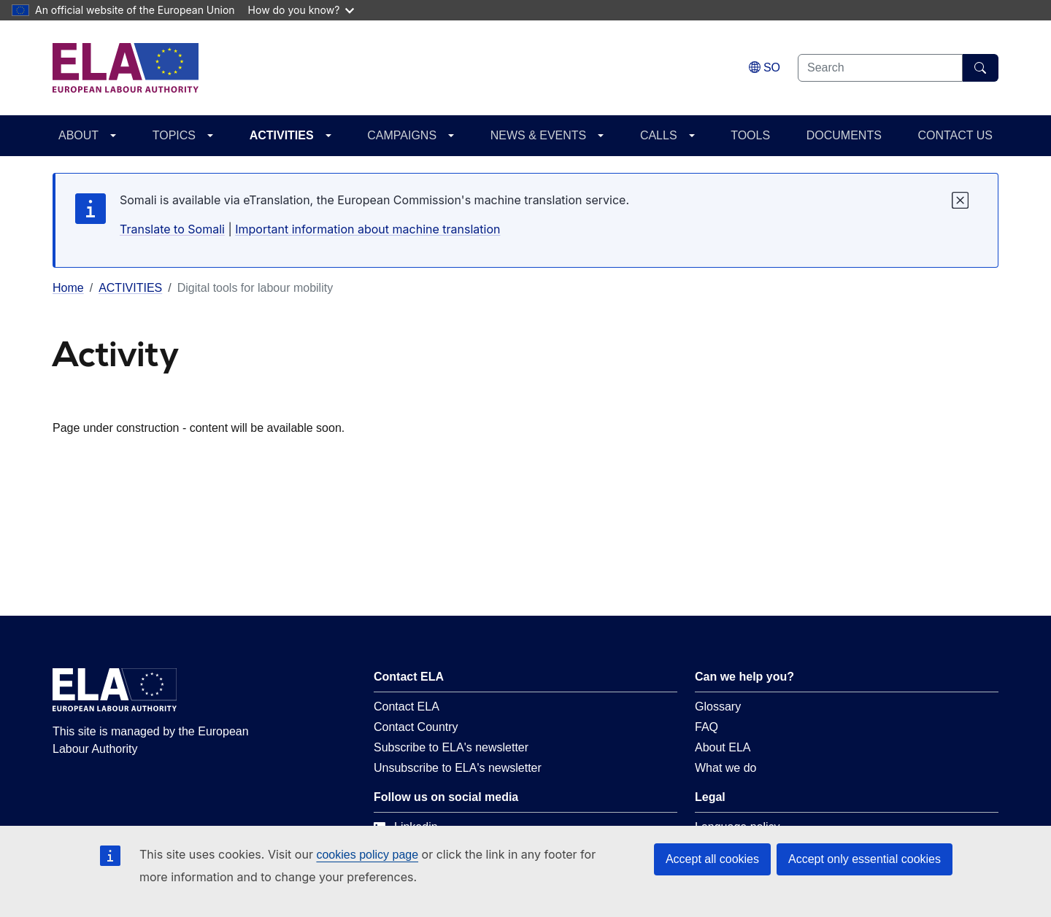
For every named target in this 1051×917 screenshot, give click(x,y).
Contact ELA (406, 706)
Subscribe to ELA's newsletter (451, 747)
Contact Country (416, 727)
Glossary (718, 706)
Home (68, 288)
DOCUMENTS (844, 135)
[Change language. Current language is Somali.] (764, 67)
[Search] (980, 68)
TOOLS (750, 135)
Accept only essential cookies (864, 859)
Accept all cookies (712, 859)
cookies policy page (367, 854)
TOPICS (174, 135)
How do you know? (301, 10)
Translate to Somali (172, 229)
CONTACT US (955, 135)
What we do (725, 768)
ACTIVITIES (282, 135)
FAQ (706, 727)
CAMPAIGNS (401, 135)
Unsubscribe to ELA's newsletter (458, 768)
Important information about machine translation (367, 229)
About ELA (723, 747)
